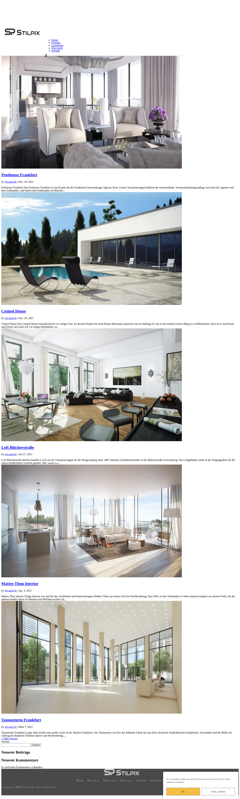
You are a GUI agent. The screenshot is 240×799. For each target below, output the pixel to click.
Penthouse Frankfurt (19, 175)
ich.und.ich (11, 181)
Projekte (55, 42)
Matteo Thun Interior (19, 583)
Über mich (57, 48)
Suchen (5, 741)
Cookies (141, 780)
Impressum (157, 780)
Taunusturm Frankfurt (21, 720)
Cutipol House (13, 311)
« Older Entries (9, 738)
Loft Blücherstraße (17, 447)
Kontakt (55, 50)
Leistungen (57, 45)
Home (54, 40)
